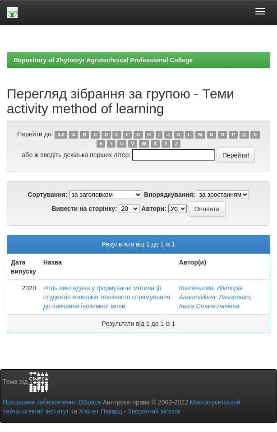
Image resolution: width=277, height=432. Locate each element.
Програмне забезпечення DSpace (52, 402)
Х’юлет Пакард (100, 411)
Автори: (153, 208)
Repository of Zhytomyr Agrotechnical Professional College (103, 60)
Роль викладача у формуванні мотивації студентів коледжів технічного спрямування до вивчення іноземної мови (107, 297)
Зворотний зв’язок (154, 411)
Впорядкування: (169, 194)
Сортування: (48, 194)
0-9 (61, 134)
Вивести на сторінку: (84, 208)
